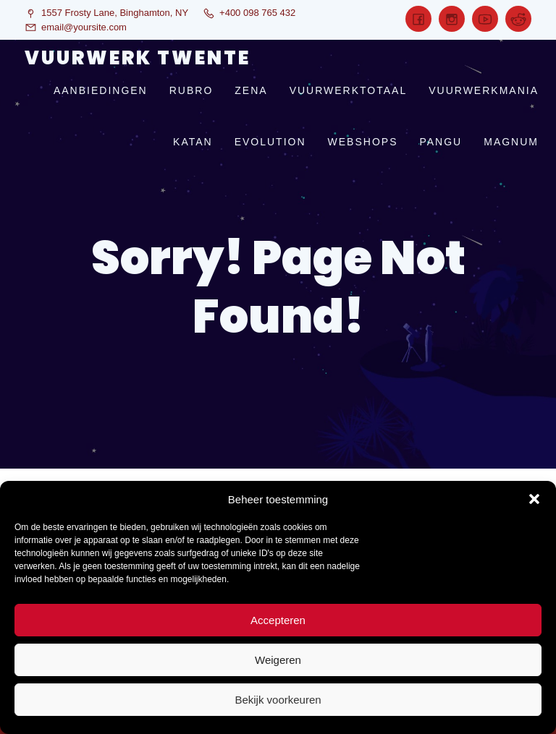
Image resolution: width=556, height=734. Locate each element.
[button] (534, 499)
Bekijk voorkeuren (278, 700)
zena (251, 90)
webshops (363, 142)
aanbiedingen (101, 90)
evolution (270, 142)
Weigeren (278, 660)
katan (193, 142)
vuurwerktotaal (349, 90)
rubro (191, 90)
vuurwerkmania (484, 90)
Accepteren (278, 620)
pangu (440, 142)
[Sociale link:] (418, 19)
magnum (511, 142)
